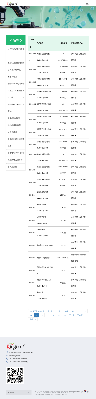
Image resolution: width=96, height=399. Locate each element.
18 (53, 315)
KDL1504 (31, 69)
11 (73, 311)
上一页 (57, 311)
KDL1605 (31, 132)
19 (59, 315)
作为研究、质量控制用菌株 (78, 57)
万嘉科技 (64, 394)
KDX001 (31, 195)
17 (47, 315)
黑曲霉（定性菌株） (44, 258)
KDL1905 (31, 182)
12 (78, 311)
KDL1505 (31, 82)
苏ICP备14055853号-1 (76, 392)
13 (84, 311)
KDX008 (31, 295)
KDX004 (31, 233)
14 (31, 315)
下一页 (71, 315)
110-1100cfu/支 (62, 258)
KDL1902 (31, 145)
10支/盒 (63, 195)
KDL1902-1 (31, 157)
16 (41, 315)
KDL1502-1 (31, 57)
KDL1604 (31, 120)
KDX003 (31, 220)
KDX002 (31, 208)
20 (65, 315)
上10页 (65, 311)
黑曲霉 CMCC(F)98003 (45, 245)
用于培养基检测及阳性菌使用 (78, 258)
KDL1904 (31, 170)
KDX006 (31, 270)
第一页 (49, 311)
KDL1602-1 (31, 107)
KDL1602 (31, 95)
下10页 (79, 315)
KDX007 (31, 283)
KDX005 (31, 245)
